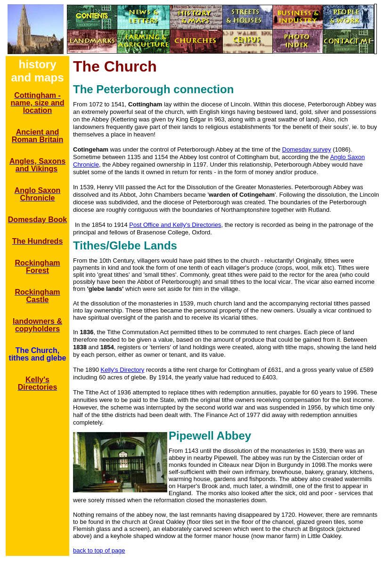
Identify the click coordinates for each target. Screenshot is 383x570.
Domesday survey (306, 149)
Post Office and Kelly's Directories (175, 224)
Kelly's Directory (123, 369)
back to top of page (99, 550)
